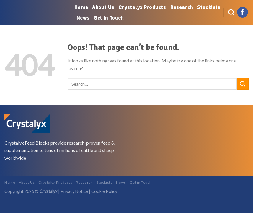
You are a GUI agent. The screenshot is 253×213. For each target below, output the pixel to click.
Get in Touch (109, 17)
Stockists (208, 7)
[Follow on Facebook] (242, 12)
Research (181, 7)
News (82, 17)
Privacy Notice (74, 191)
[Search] (231, 12)
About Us (103, 7)
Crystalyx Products (142, 7)
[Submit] (243, 84)
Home (81, 7)
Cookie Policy (104, 191)
